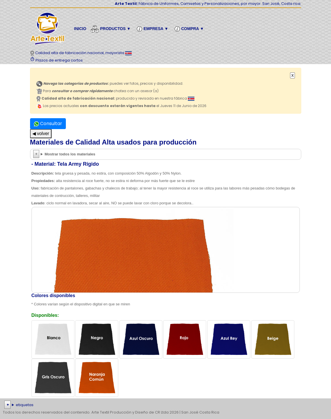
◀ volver (40, 133)
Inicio (80, 28)
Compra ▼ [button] (190, 29)
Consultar (48, 123)
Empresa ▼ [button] (153, 29)
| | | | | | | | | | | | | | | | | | (165, 405)
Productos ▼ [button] (111, 29)
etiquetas (25, 405)
